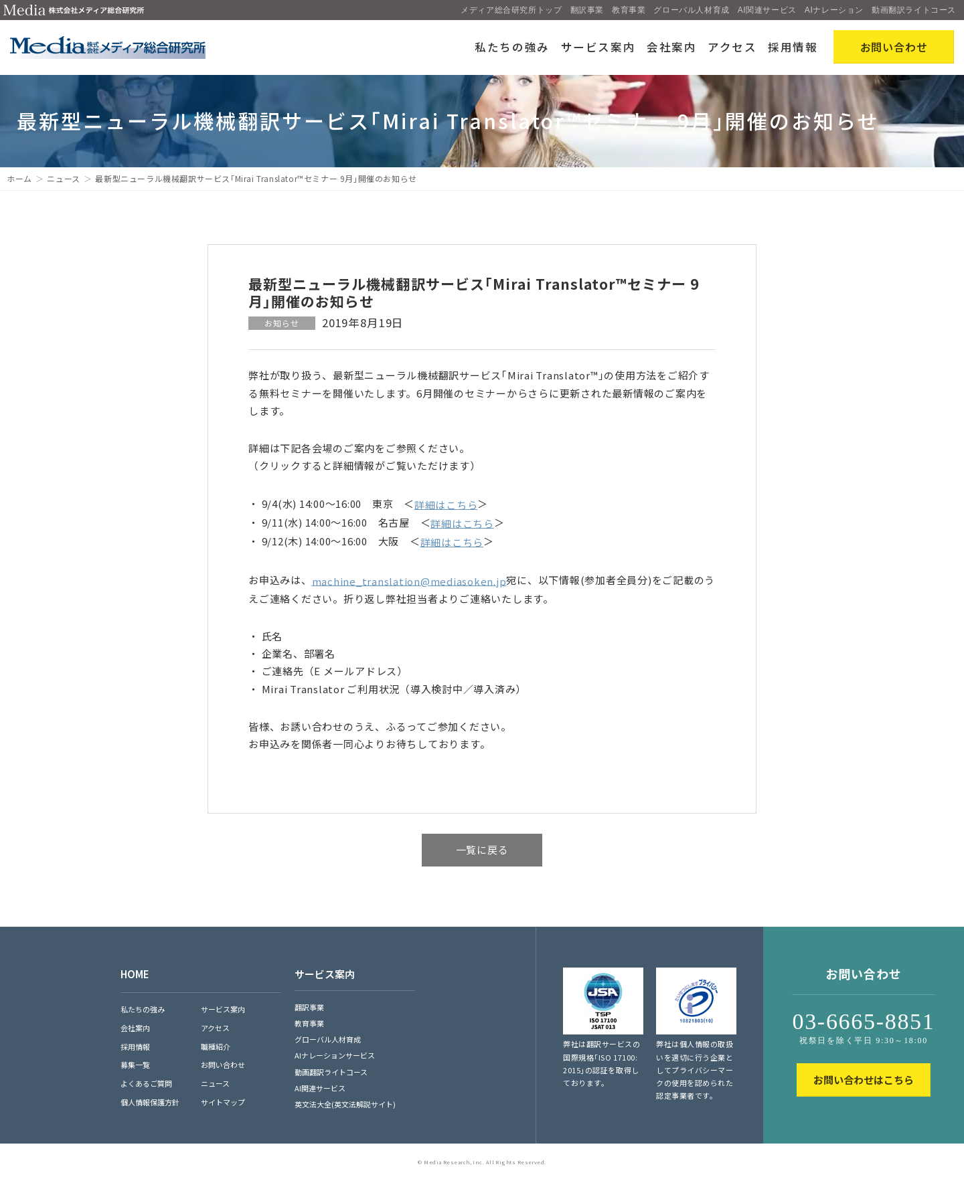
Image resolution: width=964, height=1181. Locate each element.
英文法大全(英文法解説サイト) (345, 1104)
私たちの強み (512, 47)
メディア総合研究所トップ (511, 10)
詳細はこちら (446, 504)
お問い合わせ (223, 1064)
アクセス (732, 47)
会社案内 (672, 47)
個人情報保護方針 (149, 1102)
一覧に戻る (482, 849)
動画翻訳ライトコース (914, 10)
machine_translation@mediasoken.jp (409, 580)
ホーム (19, 178)
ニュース (63, 178)
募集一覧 (135, 1064)
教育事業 (628, 10)
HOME (134, 974)
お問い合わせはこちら (863, 1080)
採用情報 (793, 47)
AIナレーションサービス (335, 1055)
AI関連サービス (767, 10)
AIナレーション (834, 10)
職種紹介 (215, 1046)
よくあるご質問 (146, 1083)
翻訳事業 (587, 10)
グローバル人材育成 (691, 10)
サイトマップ (223, 1102)
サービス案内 (598, 47)
